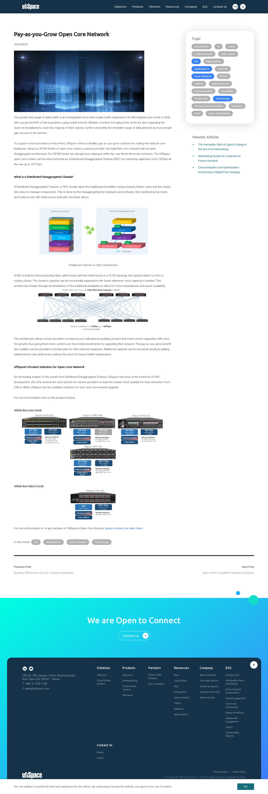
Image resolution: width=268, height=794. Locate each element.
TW (235, 6)
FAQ (176, 686)
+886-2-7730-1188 (36, 683)
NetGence (127, 695)
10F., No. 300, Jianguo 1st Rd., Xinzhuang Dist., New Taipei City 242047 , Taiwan (49, 677)
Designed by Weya (236, 777)
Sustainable (201, 46)
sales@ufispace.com (37, 688)
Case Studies (180, 680)
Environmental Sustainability (233, 691)
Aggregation (213, 61)
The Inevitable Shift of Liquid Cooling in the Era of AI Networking (222, 147)
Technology (102, 542)
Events (229, 727)
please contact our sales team (124, 528)
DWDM (198, 83)
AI (218, 46)
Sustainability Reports (232, 734)
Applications (53, 542)
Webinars (179, 709)
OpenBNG (227, 91)
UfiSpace (237, 106)
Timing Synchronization (208, 106)
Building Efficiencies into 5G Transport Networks (44, 572)
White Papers (181, 714)
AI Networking (129, 680)
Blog (176, 675)
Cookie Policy (239, 772)
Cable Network (203, 53)
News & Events (207, 697)
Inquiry (100, 752)
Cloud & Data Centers (104, 682)
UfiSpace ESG (232, 675)
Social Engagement (236, 698)
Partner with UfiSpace (154, 676)
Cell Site (223, 68)
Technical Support (209, 686)
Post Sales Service (209, 680)
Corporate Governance (232, 705)
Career (100, 758)
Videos (177, 703)
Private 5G (201, 98)
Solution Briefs (181, 697)
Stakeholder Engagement (232, 720)
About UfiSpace (208, 675)
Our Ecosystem (156, 684)
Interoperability (203, 91)
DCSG (224, 76)
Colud (231, 46)
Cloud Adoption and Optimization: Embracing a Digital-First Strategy (219, 170)
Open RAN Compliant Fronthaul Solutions (228, 572)
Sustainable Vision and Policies (235, 682)
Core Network (78, 542)
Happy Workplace (235, 712)
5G (36, 542)
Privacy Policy (220, 772)
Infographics (180, 692)
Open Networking (219, 113)
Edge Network (220, 83)
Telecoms (102, 675)
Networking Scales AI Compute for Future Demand (219, 158)
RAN (197, 113)
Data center (228, 53)
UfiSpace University (210, 692)
